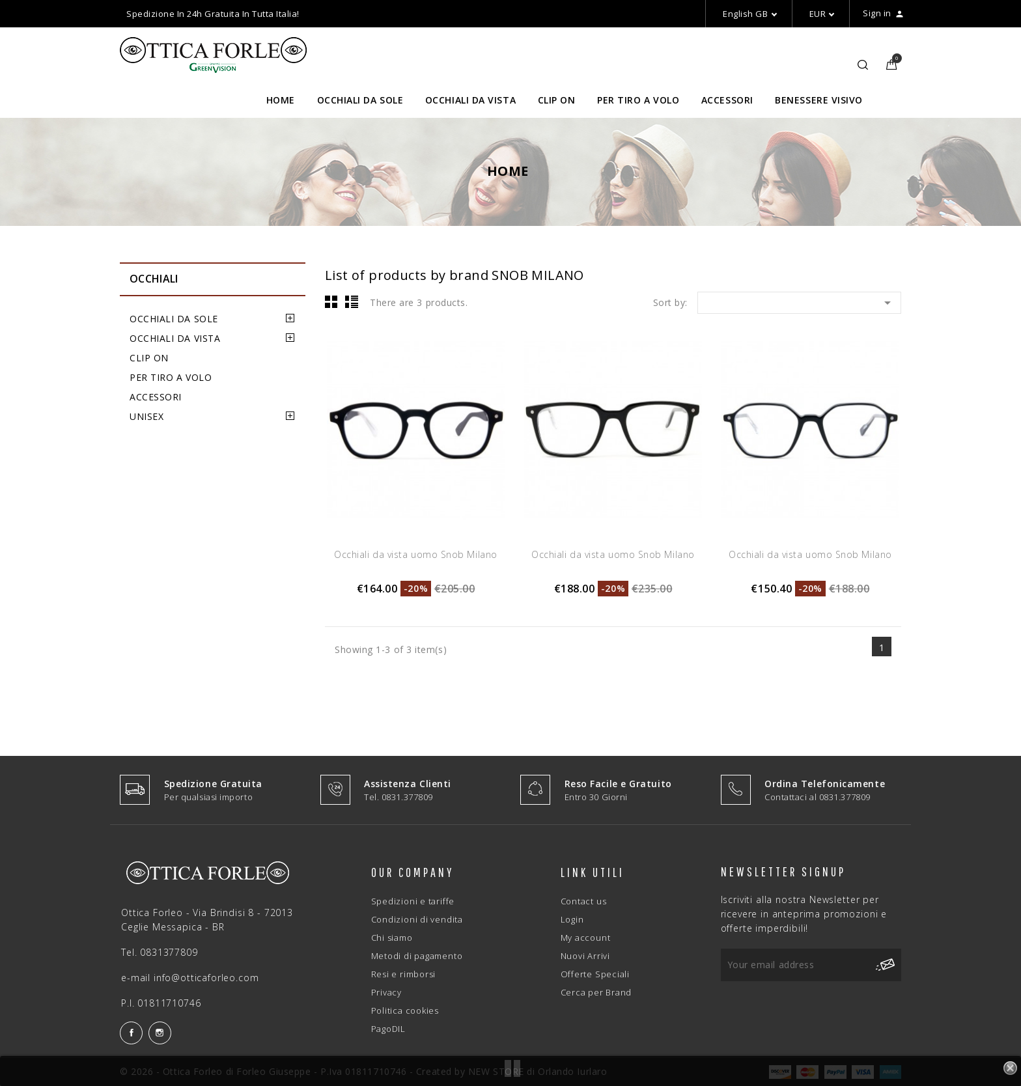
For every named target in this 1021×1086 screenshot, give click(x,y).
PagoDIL (388, 1029)
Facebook (131, 1033)
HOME (280, 100)
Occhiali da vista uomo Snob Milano (415, 554)
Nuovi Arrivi (585, 956)
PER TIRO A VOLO (638, 100)
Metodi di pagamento (417, 956)
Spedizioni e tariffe (413, 901)
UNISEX (146, 416)
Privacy (386, 992)
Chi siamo (392, 937)
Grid (331, 301)
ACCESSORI (727, 100)
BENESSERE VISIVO (819, 100)
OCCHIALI (154, 279)
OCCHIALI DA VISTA (470, 100)
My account (586, 937)
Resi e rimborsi (403, 974)
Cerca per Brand (596, 992)
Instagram (160, 1033)
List (351, 301)
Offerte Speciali (595, 974)
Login (572, 919)
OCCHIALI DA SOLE (360, 100)
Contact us (584, 901)
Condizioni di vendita (417, 919)
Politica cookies (405, 1010)
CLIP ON (557, 100)
